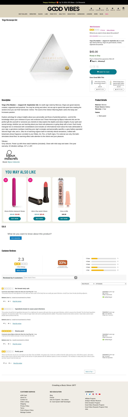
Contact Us (23, 399)
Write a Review (110, 30)
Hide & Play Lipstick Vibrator (39, 211)
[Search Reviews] (50, 277)
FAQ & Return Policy (27, 410)
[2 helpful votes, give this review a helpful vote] (4, 323)
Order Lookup (24, 402)
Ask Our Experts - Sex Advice (59, 399)
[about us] (112, 9)
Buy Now (14, 219)
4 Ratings (102, 30)
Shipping (23, 404)
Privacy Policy (24, 406)
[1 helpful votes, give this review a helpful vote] (4, 301)
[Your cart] (123, 9)
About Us (23, 397)
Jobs (86, 409)
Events (52, 397)
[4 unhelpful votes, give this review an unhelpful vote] (9, 363)
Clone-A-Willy (64, 211)
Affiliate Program (90, 398)
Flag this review (17, 301)
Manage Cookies (25, 412)
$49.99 (64, 214)
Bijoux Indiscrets (14, 162)
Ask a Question (94, 36)
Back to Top (90, 371)
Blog (51, 395)
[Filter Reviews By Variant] (110, 284)
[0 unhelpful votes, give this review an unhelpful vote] (9, 301)
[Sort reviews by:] (87, 284)
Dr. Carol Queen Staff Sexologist (60, 402)
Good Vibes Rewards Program (94, 405)
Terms (22, 408)
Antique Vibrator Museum (93, 401)
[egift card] (91, 9)
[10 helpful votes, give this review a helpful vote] (4, 363)
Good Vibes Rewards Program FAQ (96, 407)
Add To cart (103, 71)
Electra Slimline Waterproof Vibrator (15, 211)
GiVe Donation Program (92, 403)
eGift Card (23, 395)
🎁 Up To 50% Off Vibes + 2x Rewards (64, 2)
